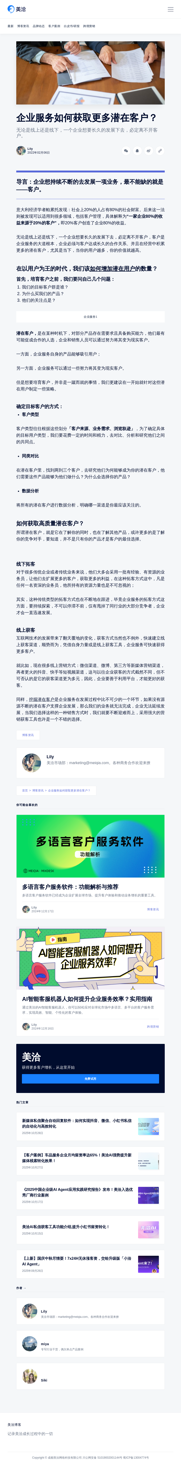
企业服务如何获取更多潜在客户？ (69, 790)
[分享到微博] (148, 150)
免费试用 (90, 1078)
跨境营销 (89, 26)
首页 (25, 790)
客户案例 (54, 26)
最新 (10, 26)
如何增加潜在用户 (112, 268)
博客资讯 (23, 26)
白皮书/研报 (71, 26)
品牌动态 (39, 26)
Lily (50, 756)
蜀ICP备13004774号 (136, 1457)
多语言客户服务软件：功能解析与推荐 (70, 887)
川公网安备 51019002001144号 (102, 1457)
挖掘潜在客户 (41, 699)
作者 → (21, 1288)
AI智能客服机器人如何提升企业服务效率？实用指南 (87, 999)
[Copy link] (160, 150)
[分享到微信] (126, 150)
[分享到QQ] (137, 150)
